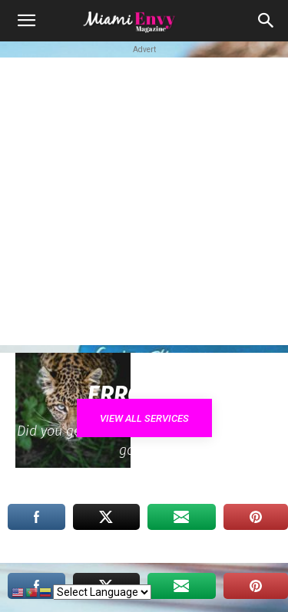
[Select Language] (102, 592)
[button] (26, 20)
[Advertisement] (144, 201)
